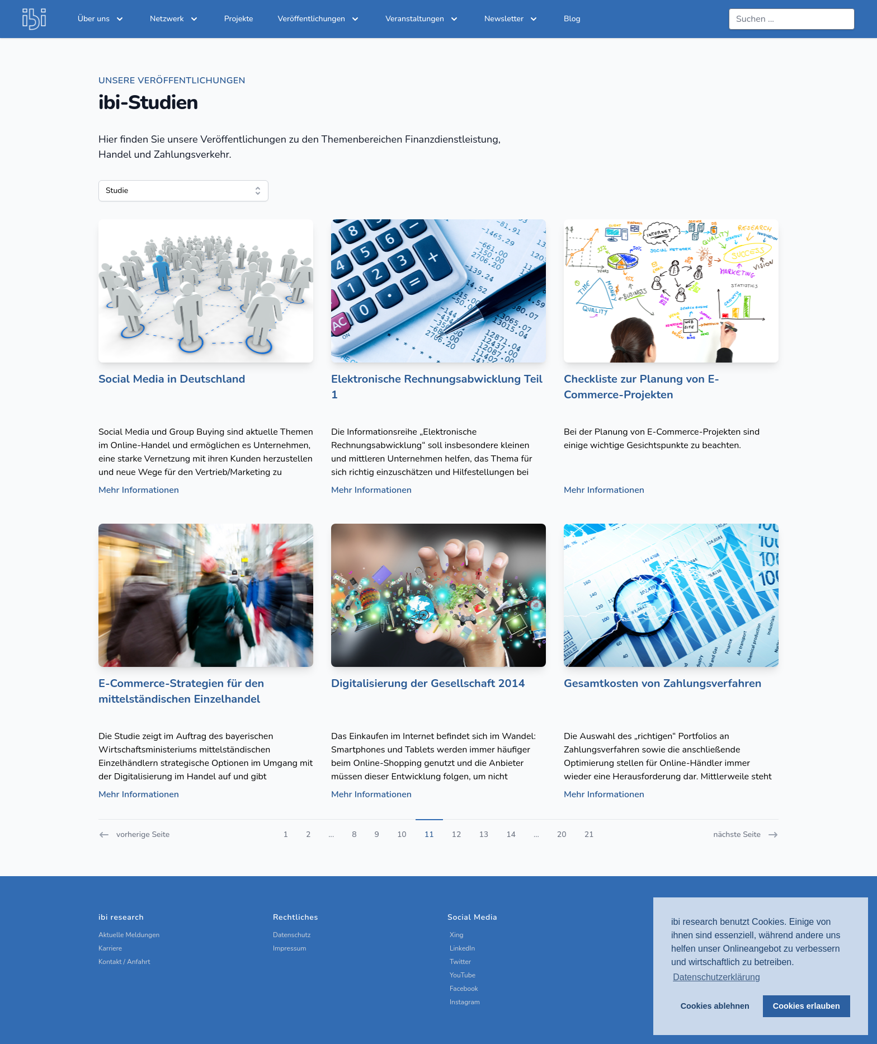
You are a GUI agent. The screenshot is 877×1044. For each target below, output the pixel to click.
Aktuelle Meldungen (128, 934)
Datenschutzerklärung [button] (716, 977)
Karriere (110, 948)
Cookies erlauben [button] (806, 1005)
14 (511, 834)
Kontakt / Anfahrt (124, 961)
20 (562, 834)
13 (483, 834)
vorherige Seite (133, 834)
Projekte (238, 18)
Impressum (290, 948)
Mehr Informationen (138, 490)
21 (589, 834)
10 (402, 834)
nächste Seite (746, 834)
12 (456, 834)
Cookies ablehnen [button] (715, 1005)
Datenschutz (291, 934)
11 (429, 834)
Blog (572, 18)
